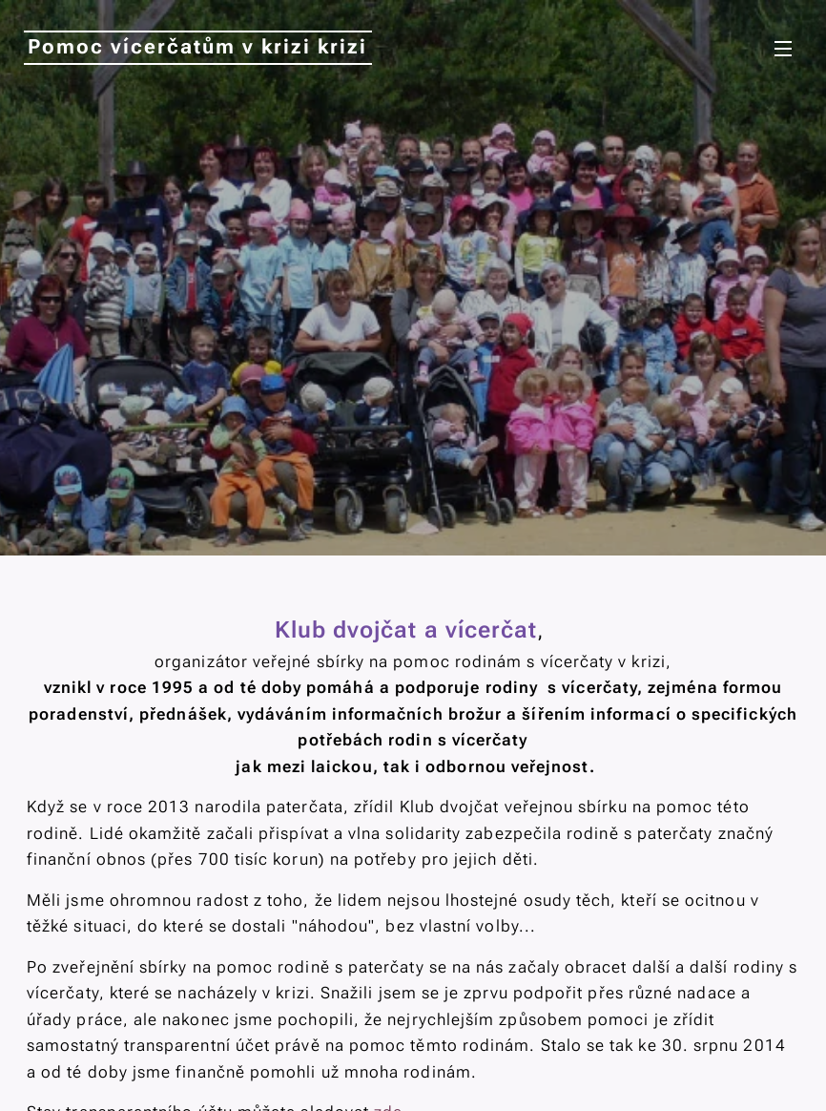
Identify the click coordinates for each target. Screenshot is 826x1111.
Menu (783, 49)
